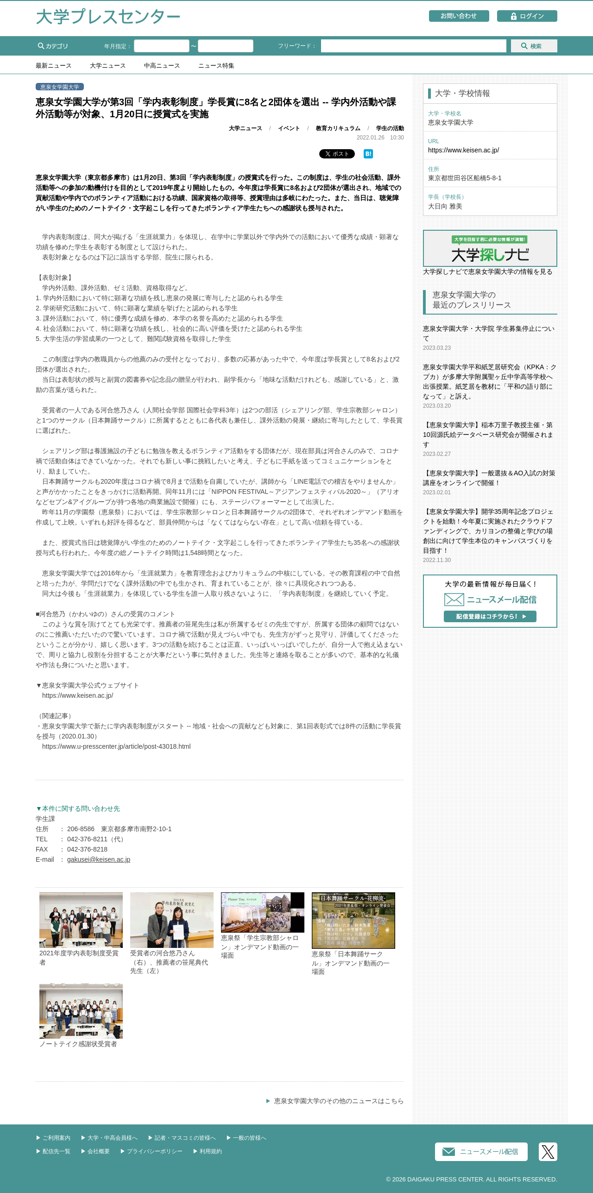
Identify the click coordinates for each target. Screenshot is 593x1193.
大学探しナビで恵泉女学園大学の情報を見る (490, 252)
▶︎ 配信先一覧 (53, 1151)
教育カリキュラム (338, 128)
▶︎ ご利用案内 (53, 1138)
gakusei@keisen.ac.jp (98, 859)
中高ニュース (162, 66)
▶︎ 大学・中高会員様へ (109, 1138)
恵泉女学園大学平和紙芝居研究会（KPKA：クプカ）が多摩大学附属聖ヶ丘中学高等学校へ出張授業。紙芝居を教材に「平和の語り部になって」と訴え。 (490, 381)
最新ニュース (54, 66)
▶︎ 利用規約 (207, 1151)
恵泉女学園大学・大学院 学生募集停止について (489, 333)
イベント (289, 128)
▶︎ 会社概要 (95, 1151)
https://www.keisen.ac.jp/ (77, 695)
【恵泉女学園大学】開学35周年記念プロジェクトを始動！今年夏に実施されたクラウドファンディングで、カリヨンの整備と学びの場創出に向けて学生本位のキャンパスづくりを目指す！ (488, 531)
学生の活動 (390, 128)
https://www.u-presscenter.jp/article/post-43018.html (116, 746)
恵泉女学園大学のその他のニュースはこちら (339, 1101)
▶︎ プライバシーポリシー (151, 1151)
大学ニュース (108, 66)
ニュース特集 (216, 66)
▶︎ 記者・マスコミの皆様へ (182, 1138)
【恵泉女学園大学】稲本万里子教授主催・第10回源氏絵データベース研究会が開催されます (488, 434)
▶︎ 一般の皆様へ (246, 1138)
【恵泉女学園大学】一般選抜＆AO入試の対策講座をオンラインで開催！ (489, 477)
